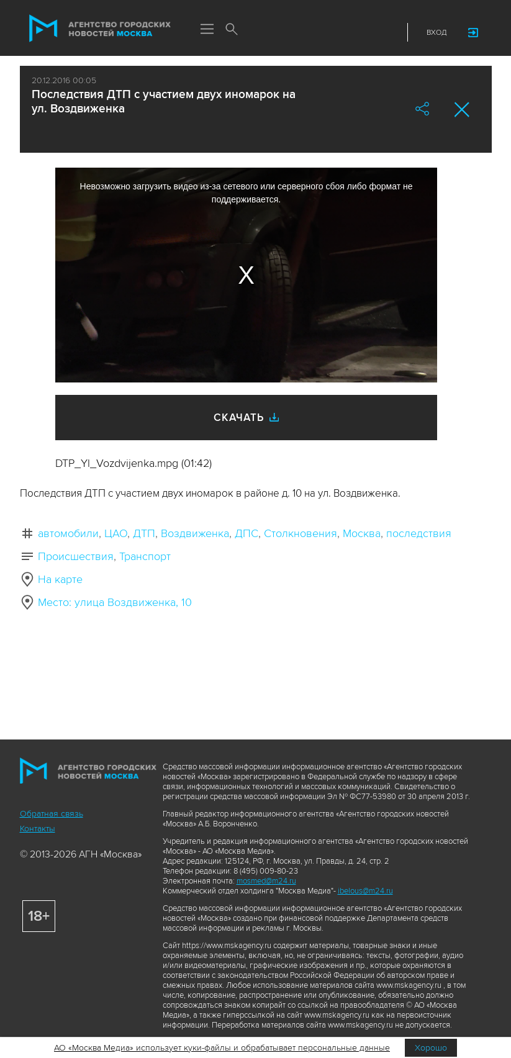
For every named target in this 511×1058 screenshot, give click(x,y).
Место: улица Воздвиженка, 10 (115, 602)
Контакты (37, 828)
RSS (387, 32)
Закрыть (462, 109)
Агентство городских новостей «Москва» (100, 28)
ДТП (144, 533)
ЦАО (115, 533)
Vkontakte (341, 32)
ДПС (246, 533)
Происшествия (76, 556)
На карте (60, 579)
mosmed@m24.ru (266, 881)
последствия (418, 533)
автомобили (68, 533)
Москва (362, 533)
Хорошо (431, 1047)
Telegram (364, 32)
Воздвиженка (195, 533)
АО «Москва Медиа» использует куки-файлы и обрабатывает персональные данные (222, 1047)
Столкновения (300, 533)
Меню (207, 29)
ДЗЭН (318, 32)
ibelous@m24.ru (365, 891)
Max (295, 32)
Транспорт (145, 556)
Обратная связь (51, 813)
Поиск (232, 29)
